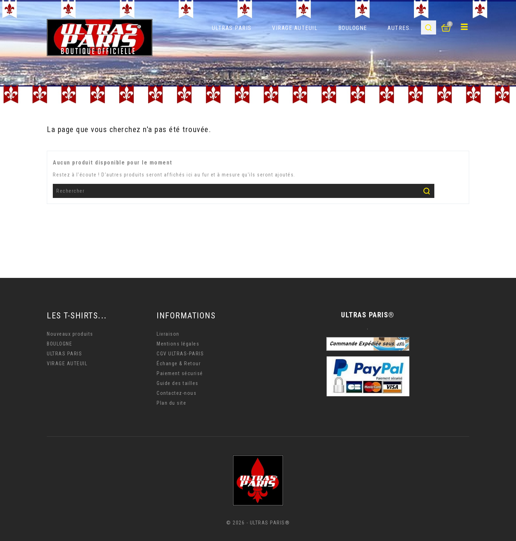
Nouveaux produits (70, 334)
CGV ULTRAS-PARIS (180, 353)
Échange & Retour (179, 363)
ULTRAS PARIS (232, 28)
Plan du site (171, 403)
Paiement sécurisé (180, 373)
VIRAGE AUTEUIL (294, 28)
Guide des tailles (178, 383)
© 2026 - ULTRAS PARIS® (258, 523)
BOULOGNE (352, 28)
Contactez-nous (176, 393)
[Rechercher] (243, 191)
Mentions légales (178, 344)
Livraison (168, 334)
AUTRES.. (400, 28)
